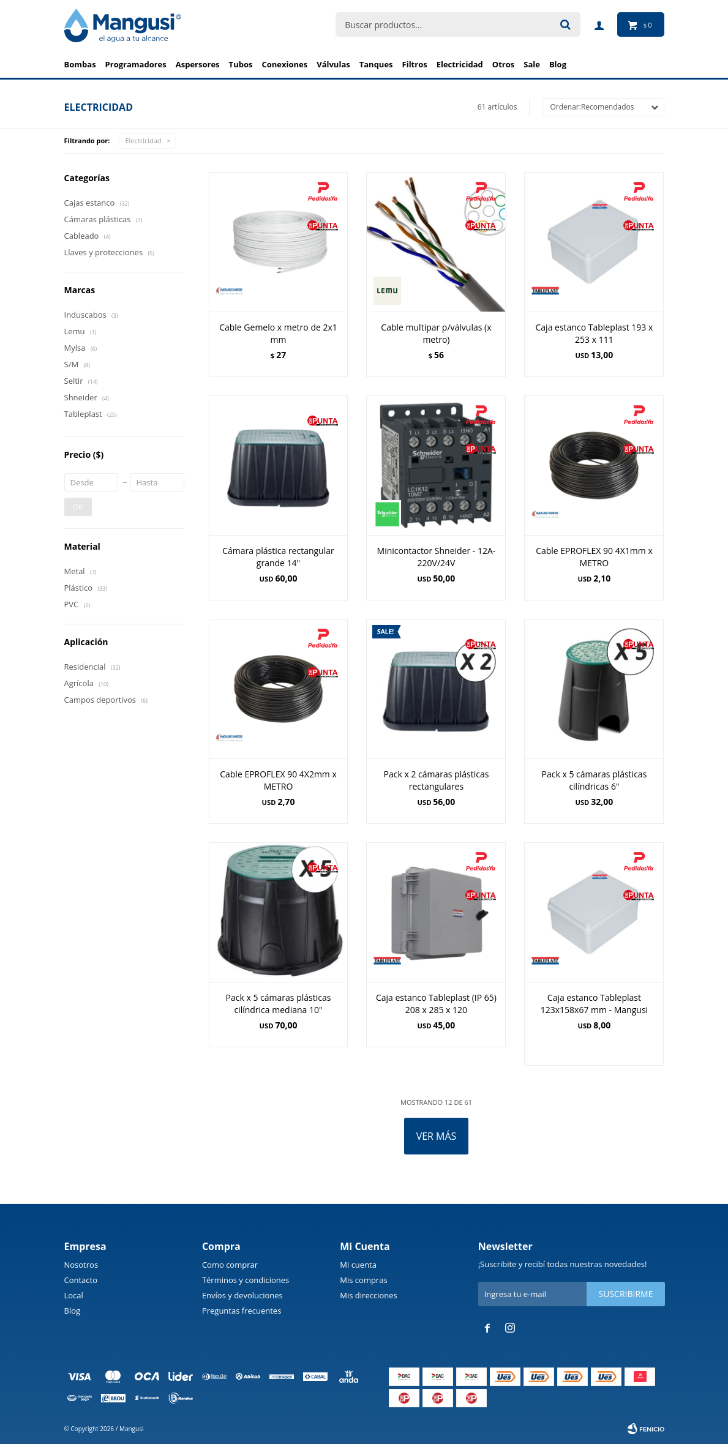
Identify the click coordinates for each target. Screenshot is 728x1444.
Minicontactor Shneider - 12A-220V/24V (436, 557)
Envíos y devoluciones (242, 1295)
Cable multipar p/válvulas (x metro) (436, 333)
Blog (72, 1310)
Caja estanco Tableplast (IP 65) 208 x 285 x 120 (436, 1004)
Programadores (136, 64)
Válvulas (333, 64)
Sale (531, 64)
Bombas (80, 64)
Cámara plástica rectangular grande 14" (278, 557)
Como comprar (230, 1264)
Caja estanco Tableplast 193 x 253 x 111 (594, 333)
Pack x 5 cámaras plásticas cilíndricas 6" (594, 780)
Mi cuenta (358, 1264)
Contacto (81, 1279)
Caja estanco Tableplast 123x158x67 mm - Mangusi (594, 1004)
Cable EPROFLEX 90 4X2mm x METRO (278, 780)
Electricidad (460, 64)
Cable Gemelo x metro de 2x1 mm (278, 333)
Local (73, 1295)
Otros (503, 64)
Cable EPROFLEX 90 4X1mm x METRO (594, 557)
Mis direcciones (368, 1295)
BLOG (557, 64)
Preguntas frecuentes (241, 1310)
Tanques (376, 64)
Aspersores (198, 64)
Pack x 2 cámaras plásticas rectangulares (436, 780)
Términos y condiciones (245, 1279)
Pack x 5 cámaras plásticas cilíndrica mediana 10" (278, 1004)
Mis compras (363, 1279)
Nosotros (81, 1264)
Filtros (414, 64)
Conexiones (284, 64)
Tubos (241, 64)
